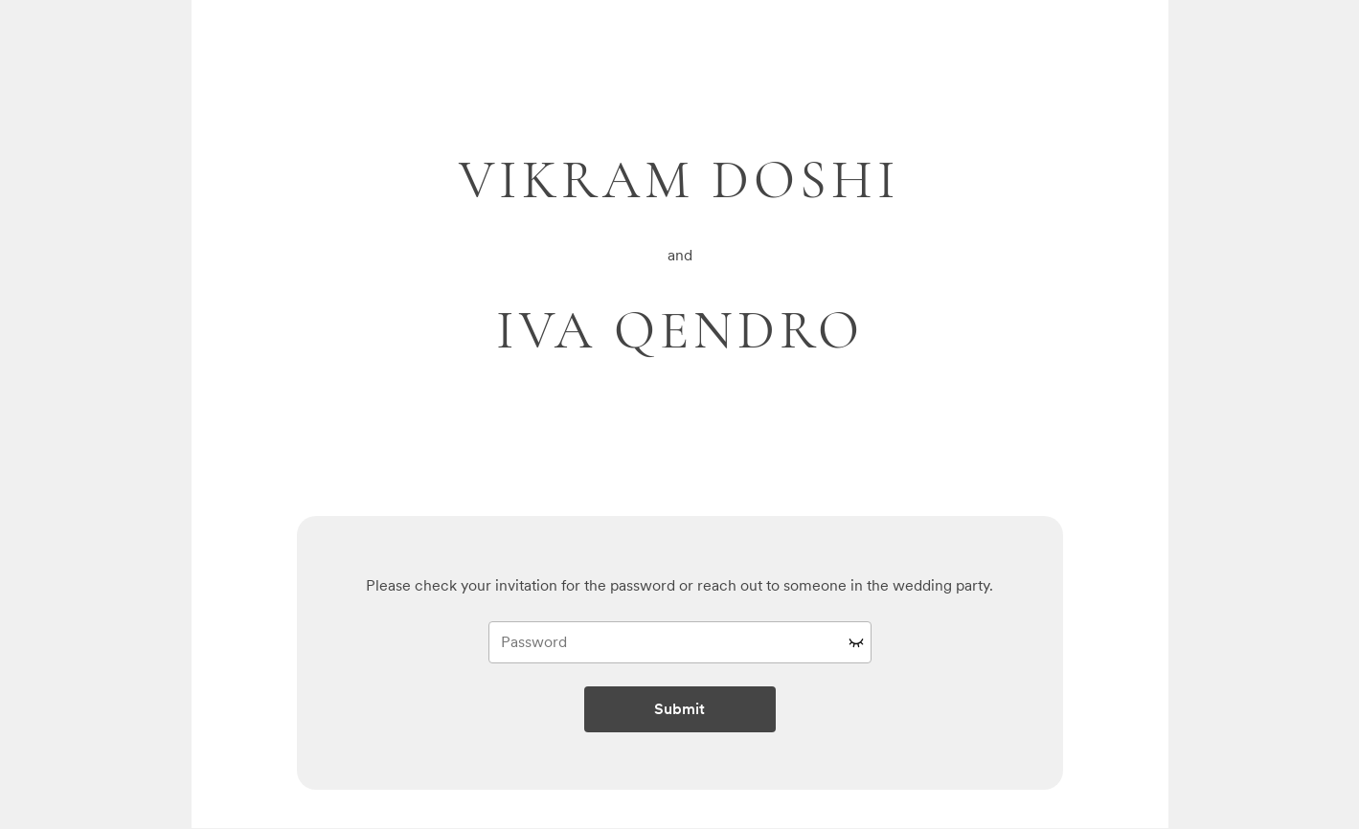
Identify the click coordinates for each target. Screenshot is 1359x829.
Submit (679, 709)
